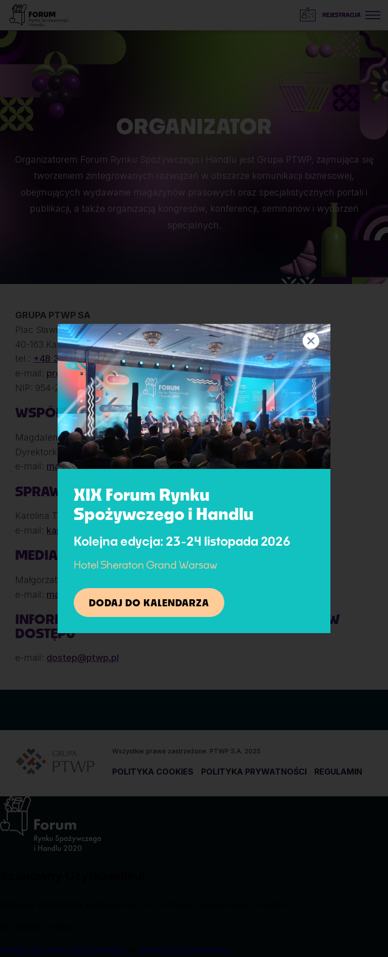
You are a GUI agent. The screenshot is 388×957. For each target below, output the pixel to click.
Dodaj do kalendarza (149, 602)
